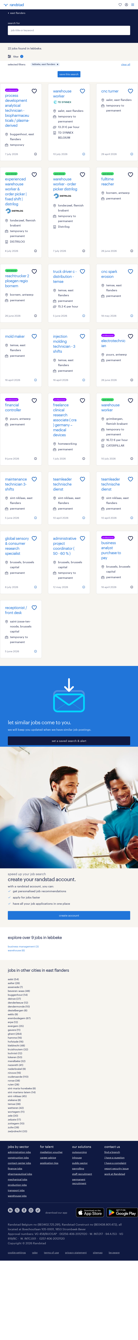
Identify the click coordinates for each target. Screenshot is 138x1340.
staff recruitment (82, 1173)
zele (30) (13, 1115)
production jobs (17, 1184)
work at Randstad (114, 1173)
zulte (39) (13, 1127)
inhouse (77, 1157)
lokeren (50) (15, 1057)
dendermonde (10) (19, 1006)
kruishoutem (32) (18, 1049)
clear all (125, 64)
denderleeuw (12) (18, 1002)
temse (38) (14, 1103)
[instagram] (30, 1212)
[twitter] (17, 1212)
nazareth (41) (15, 1064)
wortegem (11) (16, 1111)
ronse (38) (14, 1080)
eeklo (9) (13, 1014)
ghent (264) (15, 1033)
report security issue (116, 1168)
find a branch (112, 1152)
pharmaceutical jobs (20, 1173)
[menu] (132, 4)
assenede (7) (15, 986)
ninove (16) (14, 1072)
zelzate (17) (14, 1119)
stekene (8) (14, 1099)
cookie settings (17, 1252)
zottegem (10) (16, 1123)
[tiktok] (37, 1212)
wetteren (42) (16, 1107)
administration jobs (19, 1152)
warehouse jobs (17, 1195)
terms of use (51, 1252)
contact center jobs (19, 1162)
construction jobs (18, 1157)
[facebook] (24, 1212)
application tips (49, 1162)
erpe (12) (13, 1022)
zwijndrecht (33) (17, 1131)
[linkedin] (10, 1212)
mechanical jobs (17, 1179)
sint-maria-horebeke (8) (22, 1088)
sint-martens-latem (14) (22, 1092)
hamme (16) (15, 1037)
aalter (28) (14, 983)
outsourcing (79, 1152)
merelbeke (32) (16, 1060)
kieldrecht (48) (16, 1045)
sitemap (97, 1252)
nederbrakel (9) (17, 1068)
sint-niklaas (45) (17, 1096)
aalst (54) (13, 979)
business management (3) (23, 946)
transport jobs (16, 1190)
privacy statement (76, 1252)
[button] (57, 64)
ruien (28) (13, 1084)
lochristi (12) (15, 1053)
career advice (48, 1157)
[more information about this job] (35, 154)
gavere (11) (14, 1029)
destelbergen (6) (17, 1010)
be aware (114, 1252)
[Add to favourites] (34, 91)
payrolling (78, 1168)
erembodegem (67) (19, 1018)
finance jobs (15, 1168)
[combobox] (69, 30)
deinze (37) (14, 998)
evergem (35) (16, 1025)
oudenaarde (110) (18, 1076)
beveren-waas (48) (19, 990)
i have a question (114, 1157)
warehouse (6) (16, 950)
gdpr (35, 1252)
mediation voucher (51, 1152)
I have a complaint (115, 1162)
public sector (80, 1162)
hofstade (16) (15, 1041)
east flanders (17, 12)
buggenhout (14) (18, 994)
